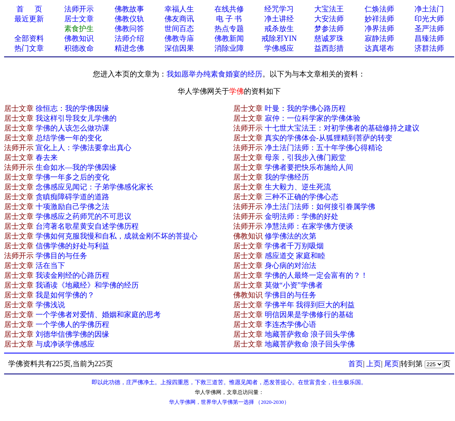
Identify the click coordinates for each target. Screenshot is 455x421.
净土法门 (429, 9)
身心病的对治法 (290, 265)
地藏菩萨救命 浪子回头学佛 (310, 334)
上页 (373, 364)
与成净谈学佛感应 (65, 344)
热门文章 (29, 48)
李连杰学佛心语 (290, 324)
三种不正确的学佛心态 (301, 197)
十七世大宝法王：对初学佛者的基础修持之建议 (342, 128)
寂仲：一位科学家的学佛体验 (312, 118)
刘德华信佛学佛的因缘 (72, 334)
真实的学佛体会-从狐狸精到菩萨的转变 (328, 138)
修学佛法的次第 (290, 236)
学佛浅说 (50, 305)
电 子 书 (229, 19)
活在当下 (50, 265)
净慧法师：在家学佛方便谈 (309, 226)
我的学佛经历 (287, 177)
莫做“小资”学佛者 (294, 285)
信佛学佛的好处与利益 (72, 246)
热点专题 (229, 29)
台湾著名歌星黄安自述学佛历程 (87, 226)
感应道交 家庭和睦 (295, 256)
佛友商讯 (179, 19)
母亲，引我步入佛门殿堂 (305, 157)
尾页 (391, 364)
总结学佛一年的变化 (69, 138)
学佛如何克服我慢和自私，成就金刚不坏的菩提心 (117, 236)
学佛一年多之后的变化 (72, 177)
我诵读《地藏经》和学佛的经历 (87, 285)
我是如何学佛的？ (65, 295)
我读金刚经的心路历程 (72, 275)
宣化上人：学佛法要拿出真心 (83, 148)
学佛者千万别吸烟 (294, 246)
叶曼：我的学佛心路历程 (305, 108)
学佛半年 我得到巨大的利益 (310, 305)
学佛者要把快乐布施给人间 (309, 167)
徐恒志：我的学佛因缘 (72, 108)
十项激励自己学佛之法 (72, 207)
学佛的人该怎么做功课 (72, 128)
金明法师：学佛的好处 (301, 216)
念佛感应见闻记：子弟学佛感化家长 (94, 187)
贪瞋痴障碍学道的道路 (72, 197)
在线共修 (229, 9)
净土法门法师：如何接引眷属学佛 (320, 207)
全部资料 (29, 38)
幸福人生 (179, 9)
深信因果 (179, 48)
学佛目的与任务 (61, 256)
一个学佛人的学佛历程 (72, 324)
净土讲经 (279, 19)
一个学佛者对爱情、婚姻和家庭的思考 (98, 315)
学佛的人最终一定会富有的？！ (316, 275)
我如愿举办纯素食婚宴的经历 (214, 74)
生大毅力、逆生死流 (298, 187)
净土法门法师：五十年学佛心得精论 (324, 148)
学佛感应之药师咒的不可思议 (83, 216)
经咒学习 (279, 9)
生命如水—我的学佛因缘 (76, 167)
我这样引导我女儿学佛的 (76, 118)
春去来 (47, 157)
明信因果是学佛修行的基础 (309, 315)
